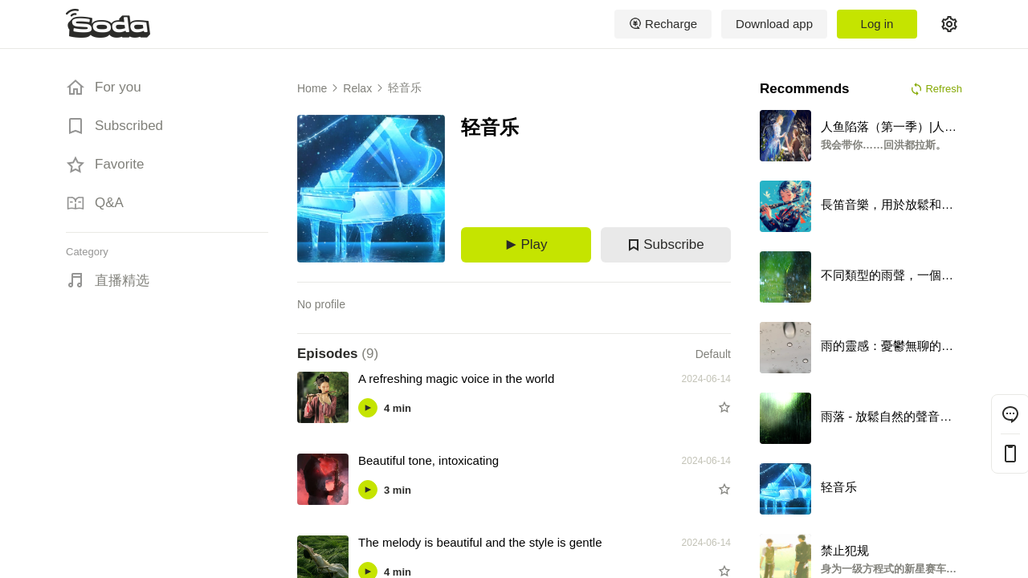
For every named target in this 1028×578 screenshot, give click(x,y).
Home (312, 88)
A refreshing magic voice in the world (456, 378)
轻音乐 (405, 87)
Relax (357, 88)
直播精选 (122, 280)
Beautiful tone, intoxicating (428, 460)
